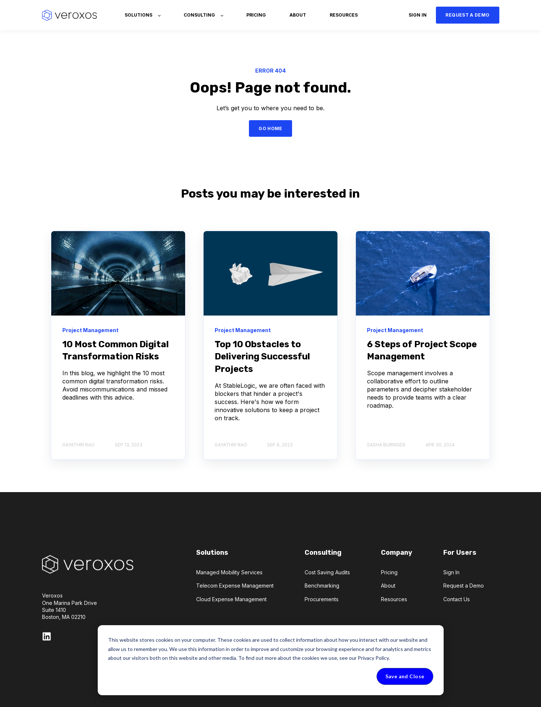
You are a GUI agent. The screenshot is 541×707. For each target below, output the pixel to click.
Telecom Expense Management (235, 585)
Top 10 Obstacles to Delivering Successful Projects (262, 356)
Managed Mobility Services (229, 572)
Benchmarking (322, 585)
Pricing (389, 572)
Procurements (322, 599)
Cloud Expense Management (231, 599)
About (388, 585)
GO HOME (270, 128)
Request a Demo (463, 585)
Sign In (451, 572)
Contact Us (456, 599)
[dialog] (271, 660)
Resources (394, 599)
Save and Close (404, 676)
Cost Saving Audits (327, 572)
